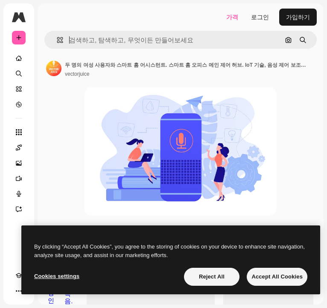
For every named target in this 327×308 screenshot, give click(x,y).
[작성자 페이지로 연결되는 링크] (53, 68)
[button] (56, 40)
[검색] (19, 73)
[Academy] (19, 275)
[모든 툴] (19, 132)
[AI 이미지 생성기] (19, 163)
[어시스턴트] (19, 209)
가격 (232, 17)
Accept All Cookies (277, 276)
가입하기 (298, 17)
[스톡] (19, 89)
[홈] (19, 58)
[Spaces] (19, 147)
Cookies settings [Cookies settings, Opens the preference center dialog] (56, 276)
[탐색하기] (19, 104)
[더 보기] (19, 291)
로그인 (260, 17)
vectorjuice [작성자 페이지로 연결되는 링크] (77, 74)
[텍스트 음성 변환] (19, 194)
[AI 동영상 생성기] (19, 178)
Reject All (212, 276)
